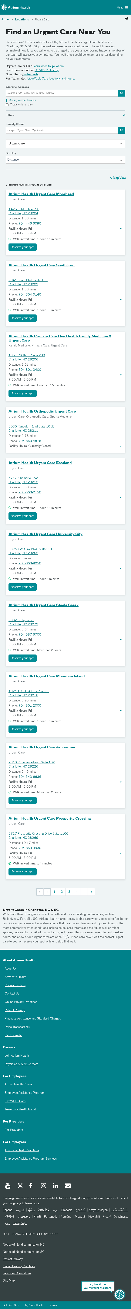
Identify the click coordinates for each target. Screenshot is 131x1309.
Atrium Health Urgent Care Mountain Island (46, 676)
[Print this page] (126, 19)
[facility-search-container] (121, 130)
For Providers (14, 1130)
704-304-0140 (29, 294)
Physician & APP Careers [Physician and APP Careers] (21, 1064)
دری (55, 1210)
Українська (121, 1216)
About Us (11, 968)
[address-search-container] (121, 93)
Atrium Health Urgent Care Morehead (41, 194)
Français (66, 1210)
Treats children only (21, 104)
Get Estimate (13, 1035)
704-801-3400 (29, 369)
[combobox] (65, 160)
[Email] (67, 1186)
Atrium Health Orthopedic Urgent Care (42, 411)
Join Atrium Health (17, 1055)
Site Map (9, 1280)
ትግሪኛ (107, 1216)
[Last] (91, 892)
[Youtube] (8, 1186)
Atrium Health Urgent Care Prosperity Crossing (49, 818)
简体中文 (44, 1210)
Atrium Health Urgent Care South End (41, 265)
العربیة (20, 1210)
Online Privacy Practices (21, 1002)
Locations (22, 19)
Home (5, 19)
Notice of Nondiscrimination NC (24, 1244)
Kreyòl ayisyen (98, 1210)
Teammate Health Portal (20, 1109)
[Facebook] (32, 1186)
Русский (79, 1216)
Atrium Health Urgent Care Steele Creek (43, 605)
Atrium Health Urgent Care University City (45, 534)
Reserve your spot (22, 247)
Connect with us (15, 985)
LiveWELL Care (15, 1101)
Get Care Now (11, 1305)
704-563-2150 (29, 492)
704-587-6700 (29, 634)
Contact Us (12, 993)
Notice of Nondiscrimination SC (24, 1252)
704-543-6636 (29, 777)
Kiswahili (94, 1216)
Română (65, 1216)
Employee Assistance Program (25, 1092)
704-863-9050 (29, 563)
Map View (118, 178)
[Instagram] (44, 1186)
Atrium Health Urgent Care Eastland (40, 463)
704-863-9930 (29, 848)
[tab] (65, 115)
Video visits (30, 74)
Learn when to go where (48, 66)
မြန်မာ (31, 1210)
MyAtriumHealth (34, 1305)
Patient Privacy (15, 1010)
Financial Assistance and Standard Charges (33, 1018)
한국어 (9, 1216)
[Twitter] (20, 1186)
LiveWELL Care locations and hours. (51, 78)
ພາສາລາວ (23, 1216)
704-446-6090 (29, 223)
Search (53, 1305)
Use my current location (22, 100)
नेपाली (37, 1216)
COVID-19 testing (47, 70)
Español (8, 1210)
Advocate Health (15, 977)
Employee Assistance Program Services (31, 1158)
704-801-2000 (29, 705)
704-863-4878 (29, 441)
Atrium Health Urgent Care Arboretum (41, 747)
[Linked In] (55, 1186)
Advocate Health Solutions (22, 1150)
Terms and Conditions (17, 1273)
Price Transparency (17, 1027)
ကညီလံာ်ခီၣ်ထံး (119, 1210)
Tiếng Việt (20, 1223)
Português (50, 1216)
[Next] (84, 892)
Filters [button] (10, 115)
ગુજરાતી (80, 1210)
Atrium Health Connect (19, 1084)
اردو (7, 1223)
